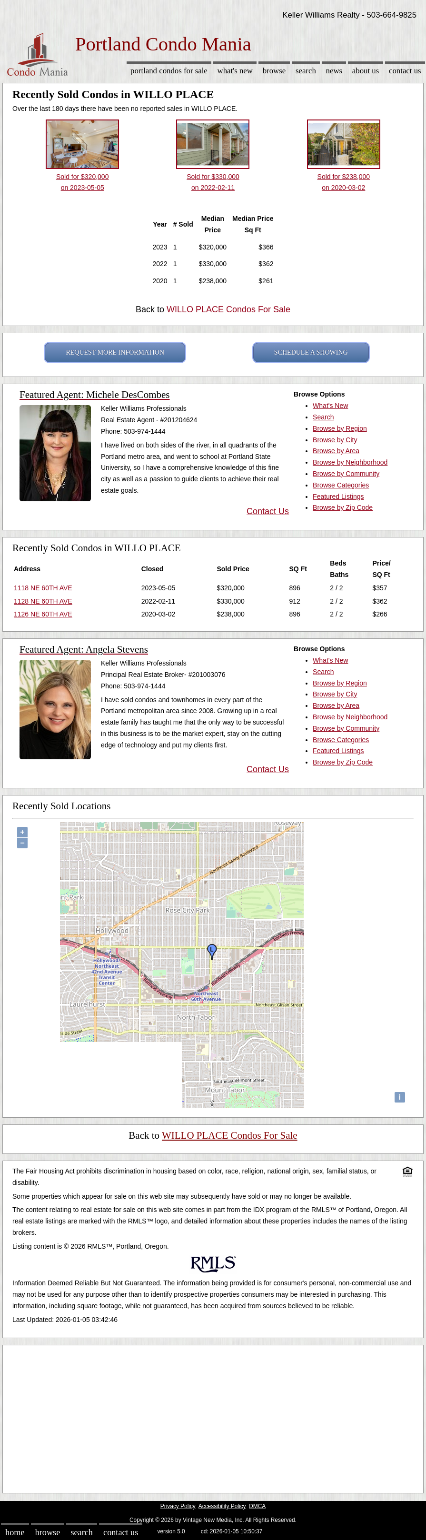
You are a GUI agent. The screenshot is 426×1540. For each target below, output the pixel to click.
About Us (365, 70)
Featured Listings (338, 496)
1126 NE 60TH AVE (43, 614)
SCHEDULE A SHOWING (311, 352)
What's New (235, 70)
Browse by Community (346, 473)
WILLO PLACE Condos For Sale (228, 309)
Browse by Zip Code (343, 507)
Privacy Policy (178, 1506)
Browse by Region (340, 428)
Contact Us (405, 70)
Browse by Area (336, 451)
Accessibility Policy (222, 1506)
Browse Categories (341, 485)
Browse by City (335, 440)
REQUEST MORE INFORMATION (115, 352)
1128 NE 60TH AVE (43, 601)
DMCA (257, 1506)
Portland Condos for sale (169, 70)
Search (306, 70)
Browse (274, 70)
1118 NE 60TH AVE (43, 588)
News (334, 70)
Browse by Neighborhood (350, 462)
